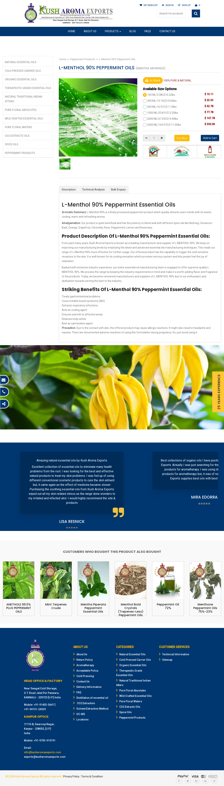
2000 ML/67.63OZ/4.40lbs (162, 118)
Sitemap (165, 659)
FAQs (147, 31)
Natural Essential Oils (20, 62)
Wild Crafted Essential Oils (24, 118)
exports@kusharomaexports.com (45, 756)
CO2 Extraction (84, 703)
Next (214, 487)
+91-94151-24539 (35, 709)
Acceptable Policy (85, 670)
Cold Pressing (83, 676)
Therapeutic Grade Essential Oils (28, 88)
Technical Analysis (93, 189)
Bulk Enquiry (118, 189)
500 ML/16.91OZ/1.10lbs (162, 106)
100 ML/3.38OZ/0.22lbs (161, 94)
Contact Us (167, 31)
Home (71, 31)
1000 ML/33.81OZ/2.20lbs (162, 112)
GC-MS (79, 714)
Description (69, 189)
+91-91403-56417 (44, 704)
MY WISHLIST (148, 5)
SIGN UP (184, 5)
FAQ (77, 692)
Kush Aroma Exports (27, 776)
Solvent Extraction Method (90, 708)
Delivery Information (87, 686)
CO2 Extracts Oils (17, 135)
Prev (10, 487)
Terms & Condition (92, 776)
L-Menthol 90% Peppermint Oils (116, 59)
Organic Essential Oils (21, 79)
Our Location (77, 40)
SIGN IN (167, 5)
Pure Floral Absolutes (21, 109)
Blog (132, 31)
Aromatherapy (83, 665)
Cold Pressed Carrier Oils (23, 70)
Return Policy (83, 659)
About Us (90, 31)
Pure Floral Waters (18, 127)
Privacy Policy (71, 776)
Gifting (99, 40)
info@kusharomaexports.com (42, 752)
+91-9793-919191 (44, 740)
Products (113, 31)
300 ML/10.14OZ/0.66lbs (162, 100)
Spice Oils (11, 144)
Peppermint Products (20, 153)
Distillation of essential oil (90, 697)
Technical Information (174, 654)
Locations (81, 719)
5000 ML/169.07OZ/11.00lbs (164, 124)
